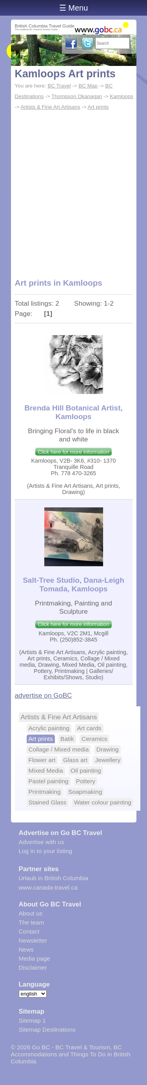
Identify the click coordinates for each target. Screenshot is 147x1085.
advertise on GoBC (43, 695)
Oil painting (86, 770)
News (26, 949)
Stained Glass (48, 802)
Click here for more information (73, 452)
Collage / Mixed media (59, 749)
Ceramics (94, 738)
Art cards (89, 728)
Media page (34, 958)
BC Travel (59, 86)
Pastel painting (49, 781)
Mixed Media (46, 770)
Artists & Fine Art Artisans (50, 107)
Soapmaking (85, 791)
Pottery (85, 781)
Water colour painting (102, 802)
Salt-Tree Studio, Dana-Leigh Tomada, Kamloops (73, 584)
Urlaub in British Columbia (54, 878)
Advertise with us (41, 842)
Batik (67, 738)
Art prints (98, 107)
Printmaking (45, 791)
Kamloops (121, 96)
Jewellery (107, 760)
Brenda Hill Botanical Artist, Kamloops (73, 412)
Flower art (42, 760)
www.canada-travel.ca (48, 887)
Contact (29, 931)
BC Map (88, 86)
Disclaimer (33, 967)
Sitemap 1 (32, 1020)
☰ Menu (73, 8)
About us (31, 913)
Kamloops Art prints (65, 74)
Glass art (75, 760)
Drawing (107, 749)
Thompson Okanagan (76, 96)
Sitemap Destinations (47, 1029)
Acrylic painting (49, 728)
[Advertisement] (73, 190)
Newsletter (33, 940)
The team (31, 922)
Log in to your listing (46, 851)
